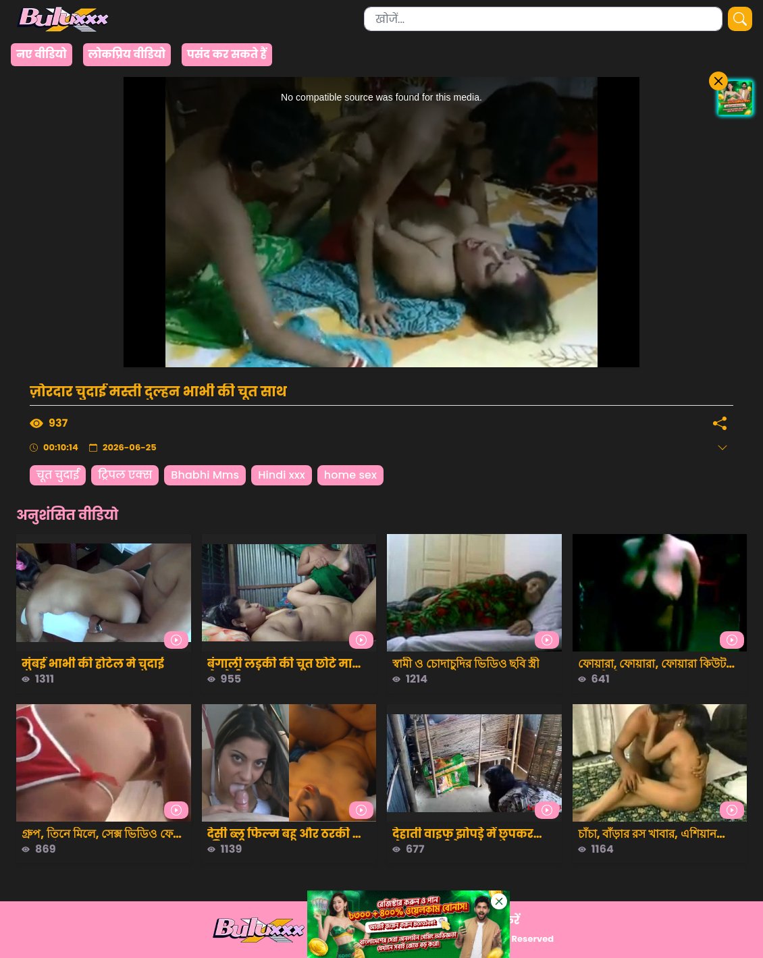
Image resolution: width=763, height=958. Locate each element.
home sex (350, 475)
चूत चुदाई (57, 475)
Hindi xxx (281, 475)
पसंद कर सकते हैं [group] (227, 54)
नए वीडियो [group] (41, 54)
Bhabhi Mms (205, 475)
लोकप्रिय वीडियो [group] (126, 54)
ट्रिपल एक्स (125, 475)
